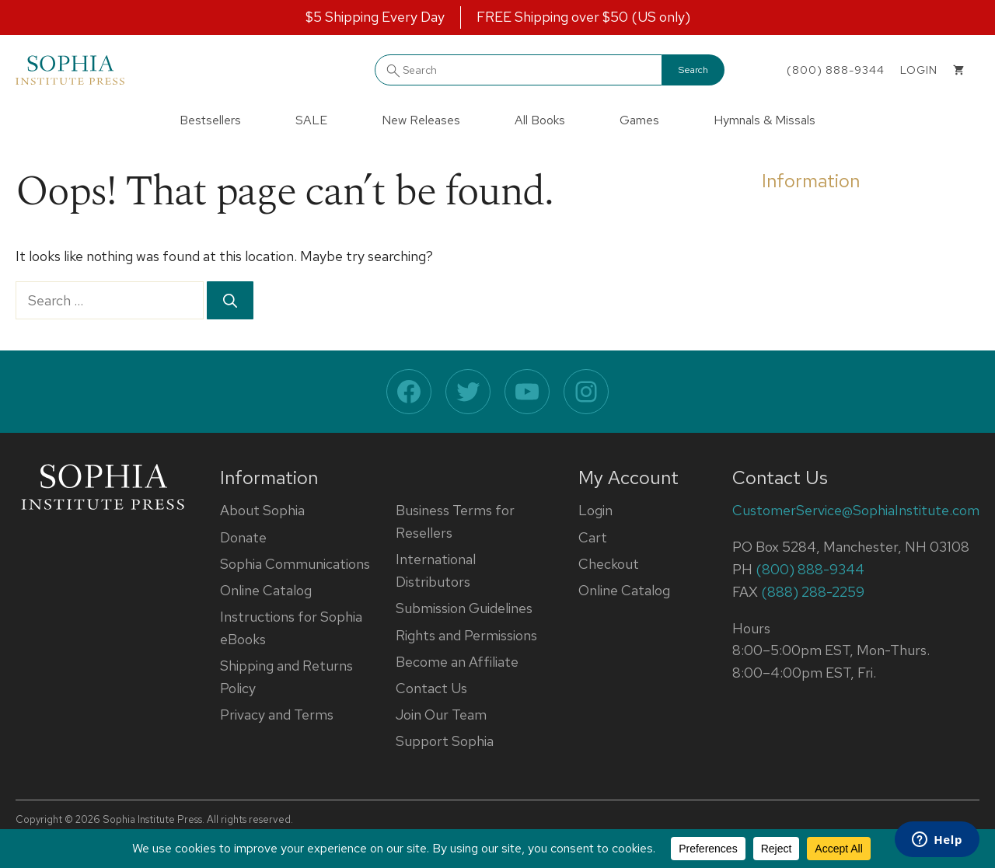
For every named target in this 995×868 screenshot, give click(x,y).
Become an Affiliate (457, 662)
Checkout (608, 564)
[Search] (230, 300)
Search (693, 70)
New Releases (421, 120)
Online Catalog (266, 590)
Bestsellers (210, 120)
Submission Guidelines (464, 608)
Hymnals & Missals (764, 120)
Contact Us (431, 688)
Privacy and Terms (276, 714)
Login (595, 510)
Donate (243, 537)
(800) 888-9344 (836, 70)
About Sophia (262, 510)
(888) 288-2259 (812, 592)
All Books (540, 120)
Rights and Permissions (466, 635)
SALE (311, 120)
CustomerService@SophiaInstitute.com (855, 510)
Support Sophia (445, 741)
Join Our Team (441, 714)
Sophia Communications (295, 564)
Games (639, 120)
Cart (592, 537)
